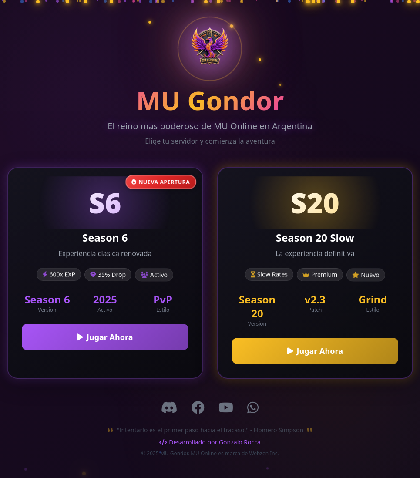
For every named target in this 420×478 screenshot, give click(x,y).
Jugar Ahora (105, 337)
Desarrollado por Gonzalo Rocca (210, 442)
